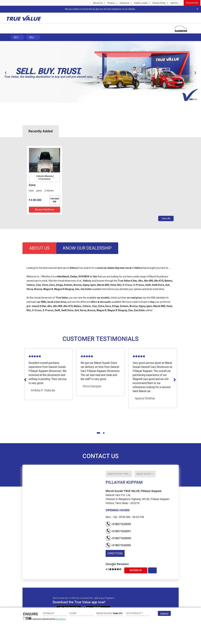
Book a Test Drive (44, 209)
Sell (31, 37)
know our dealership (87, 248)
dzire (32, 185)
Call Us (173, 3)
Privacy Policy (159, 3)
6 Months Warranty (44, 176)
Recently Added (41, 131)
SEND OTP (118, 613)
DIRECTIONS (115, 553)
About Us (97, 3)
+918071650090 (118, 538)
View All (166, 218)
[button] (1, 105)
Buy (16, 37)
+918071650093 (118, 524)
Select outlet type (118, 474)
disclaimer (61, 619)
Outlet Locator (141, 3)
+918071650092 (118, 545)
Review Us (136, 570)
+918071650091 (118, 531)
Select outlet (144, 474)
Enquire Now (192, 3)
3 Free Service (44, 179)
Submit (164, 613)
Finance (111, 3)
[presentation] (6, 72)
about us (39, 248)
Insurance (124, 3)
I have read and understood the (44, 619)
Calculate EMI (54, 200)
